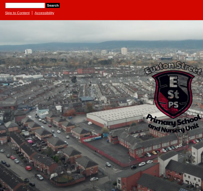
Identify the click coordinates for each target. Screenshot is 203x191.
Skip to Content (17, 13)
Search (53, 5)
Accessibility (44, 13)
